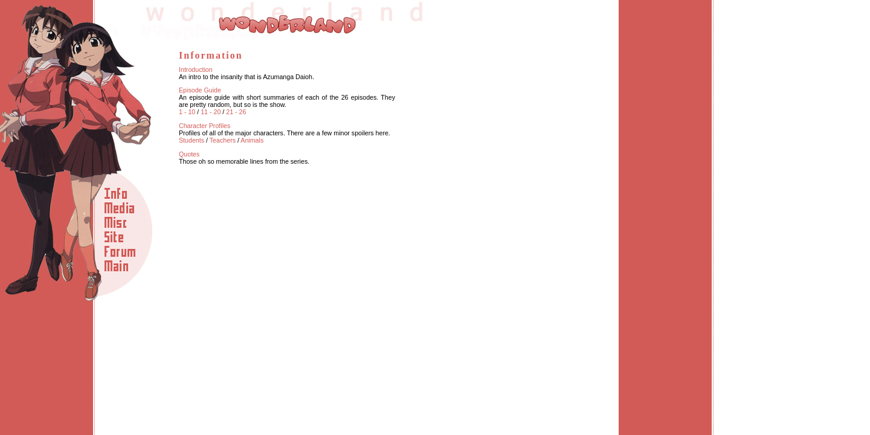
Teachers (223, 140)
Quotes (189, 154)
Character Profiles (204, 125)
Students (191, 140)
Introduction (196, 69)
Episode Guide (200, 90)
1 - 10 (187, 111)
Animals (251, 140)
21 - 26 (236, 111)
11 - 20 (211, 111)
